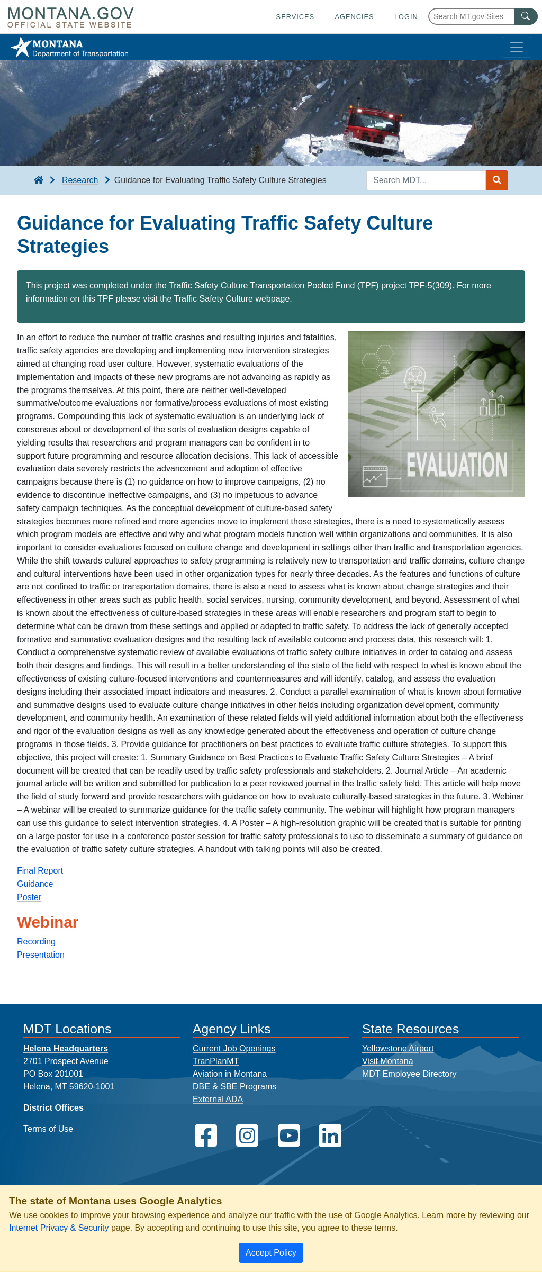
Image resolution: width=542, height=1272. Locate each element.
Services (295, 17)
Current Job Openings (234, 1048)
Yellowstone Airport (398, 1048)
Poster (29, 897)
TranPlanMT (216, 1061)
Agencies (354, 17)
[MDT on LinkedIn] (330, 1136)
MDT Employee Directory (409, 1073)
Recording (36, 941)
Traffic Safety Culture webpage (232, 298)
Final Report (40, 870)
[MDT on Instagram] (247, 1136)
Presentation (41, 954)
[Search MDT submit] (497, 180)
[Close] (271, 1253)
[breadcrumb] (38, 180)
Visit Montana (387, 1061)
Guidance (35, 883)
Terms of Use (48, 1128)
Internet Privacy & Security (59, 1227)
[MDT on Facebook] (206, 1136)
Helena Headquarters (65, 1048)
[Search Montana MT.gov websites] (483, 16)
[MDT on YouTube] (289, 1136)
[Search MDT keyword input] (426, 180)
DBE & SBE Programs (234, 1086)
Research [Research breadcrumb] (80, 180)
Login (406, 17)
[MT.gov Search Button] (526, 16)
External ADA (218, 1099)
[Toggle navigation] (516, 47)
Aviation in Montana (230, 1073)
